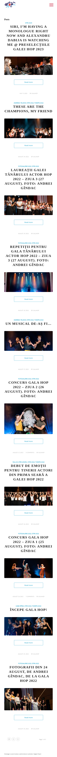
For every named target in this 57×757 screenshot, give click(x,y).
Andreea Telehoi (20, 103)
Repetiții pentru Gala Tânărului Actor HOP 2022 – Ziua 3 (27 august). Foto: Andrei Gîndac (28, 256)
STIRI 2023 (28, 23)
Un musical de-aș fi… (29, 323)
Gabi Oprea (20, 606)
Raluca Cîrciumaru (20, 462)
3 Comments (30, 452)
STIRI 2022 (30, 103)
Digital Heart (37, 754)
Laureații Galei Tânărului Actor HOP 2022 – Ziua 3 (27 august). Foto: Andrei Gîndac (28, 179)
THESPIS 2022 (38, 103)
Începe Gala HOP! (28, 610)
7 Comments (30, 596)
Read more (28, 82)
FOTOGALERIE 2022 (24, 166)
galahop (34, 93)
